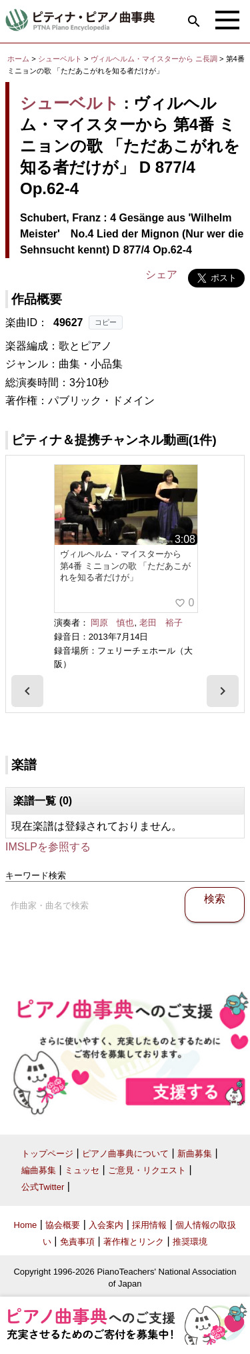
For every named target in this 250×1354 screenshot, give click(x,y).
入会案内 (106, 1225)
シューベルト (60, 59)
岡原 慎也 (112, 623)
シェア (161, 274)
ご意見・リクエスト (147, 1170)
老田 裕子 (161, 623)
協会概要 (62, 1225)
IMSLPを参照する (48, 846)
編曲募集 (38, 1170)
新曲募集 (194, 1154)
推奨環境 (190, 1242)
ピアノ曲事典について (125, 1154)
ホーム (18, 59)
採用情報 (149, 1225)
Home (25, 1225)
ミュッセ (82, 1170)
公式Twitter (42, 1187)
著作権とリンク (133, 1242)
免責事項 (77, 1242)
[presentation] (27, 691)
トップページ (47, 1154)
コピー (106, 322)
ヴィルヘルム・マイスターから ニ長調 (154, 59)
